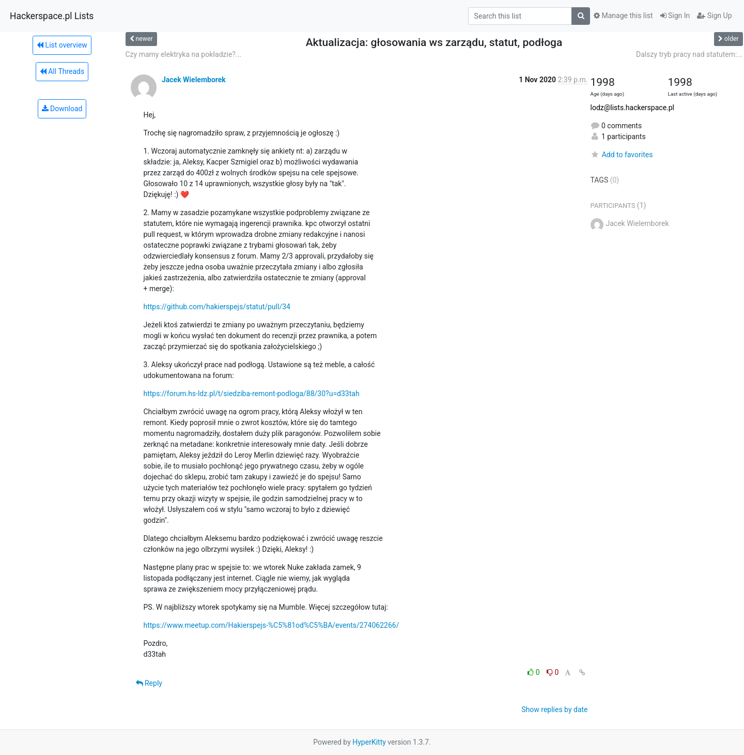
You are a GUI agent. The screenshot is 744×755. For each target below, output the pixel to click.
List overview (62, 45)
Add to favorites (622, 154)
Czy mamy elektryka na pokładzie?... (184, 54)
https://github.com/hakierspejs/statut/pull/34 (217, 307)
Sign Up (714, 15)
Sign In (675, 15)
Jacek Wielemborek (194, 80)
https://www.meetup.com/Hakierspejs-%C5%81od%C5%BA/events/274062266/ (271, 625)
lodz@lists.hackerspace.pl (633, 107)
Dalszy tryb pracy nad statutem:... (689, 54)
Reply (149, 683)
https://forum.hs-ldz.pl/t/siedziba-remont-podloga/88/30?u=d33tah (252, 393)
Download (62, 108)
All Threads (62, 71)
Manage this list (623, 15)
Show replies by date (554, 709)
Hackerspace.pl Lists (52, 16)
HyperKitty (369, 742)
